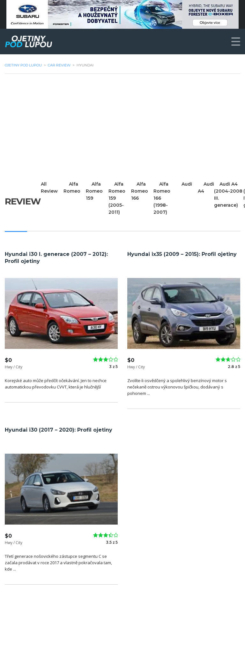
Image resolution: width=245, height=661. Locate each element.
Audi (187, 184)
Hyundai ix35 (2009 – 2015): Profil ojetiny (182, 254)
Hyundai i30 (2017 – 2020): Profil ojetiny (58, 430)
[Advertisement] (122, 127)
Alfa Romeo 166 (139, 191)
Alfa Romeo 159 (94, 191)
